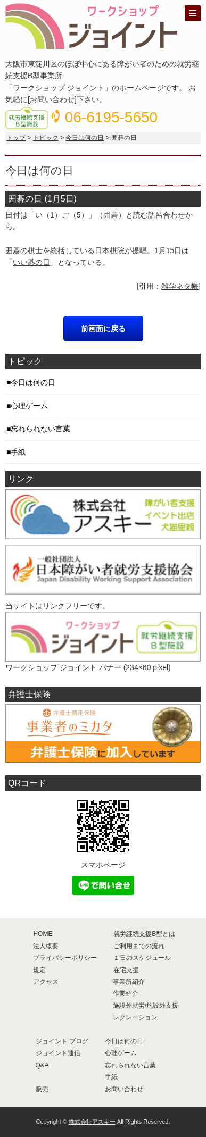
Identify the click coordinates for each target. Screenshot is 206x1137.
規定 (39, 970)
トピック (46, 137)
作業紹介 (125, 993)
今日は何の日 (84, 137)
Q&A (42, 1065)
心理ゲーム (29, 406)
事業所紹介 (129, 981)
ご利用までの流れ (138, 946)
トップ (16, 137)
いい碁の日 (31, 262)
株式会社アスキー (92, 1121)
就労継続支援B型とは (144, 934)
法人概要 (46, 946)
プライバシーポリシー (65, 958)
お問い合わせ (52, 99)
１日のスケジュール (142, 958)
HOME (42, 934)
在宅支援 (126, 970)
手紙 (18, 452)
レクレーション (135, 1017)
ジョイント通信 (58, 1053)
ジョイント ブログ (62, 1041)
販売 (42, 1089)
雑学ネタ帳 (180, 286)
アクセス (46, 981)
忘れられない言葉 (40, 428)
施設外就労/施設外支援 (145, 1005)
